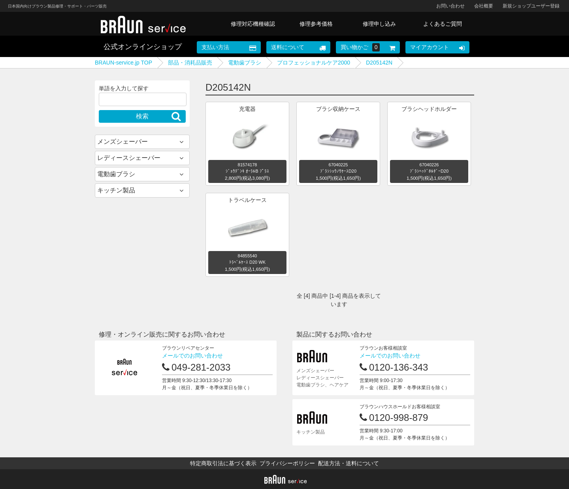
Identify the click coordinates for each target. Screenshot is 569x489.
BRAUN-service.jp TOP (123, 62)
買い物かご (360, 47)
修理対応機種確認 (253, 24)
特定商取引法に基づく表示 (223, 463)
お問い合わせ (450, 6)
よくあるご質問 (442, 24)
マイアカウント (429, 47)
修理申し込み (379, 24)
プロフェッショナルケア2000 (313, 62)
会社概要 (483, 6)
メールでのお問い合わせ (192, 355)
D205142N (379, 62)
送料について (287, 47)
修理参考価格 (316, 24)
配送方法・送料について (348, 463)
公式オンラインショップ (143, 47)
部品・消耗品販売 (190, 62)
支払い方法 (215, 47)
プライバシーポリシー (287, 463)
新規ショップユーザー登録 (531, 6)
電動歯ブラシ (244, 62)
